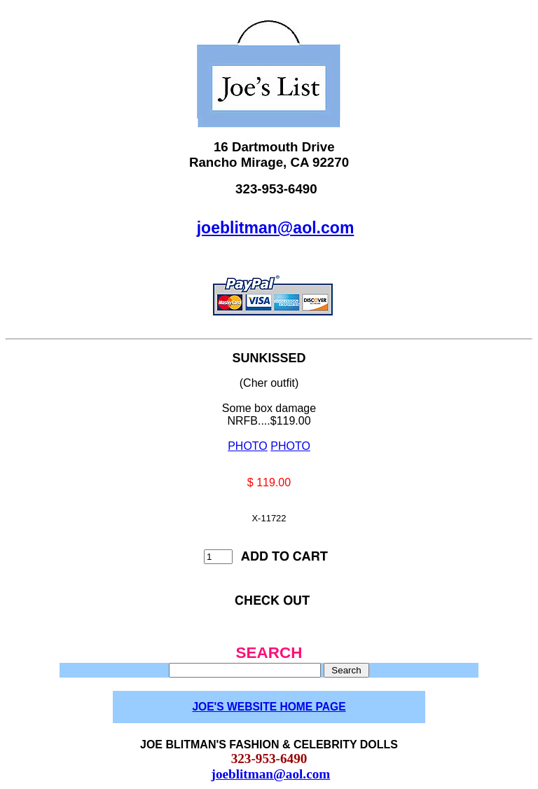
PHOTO (248, 446)
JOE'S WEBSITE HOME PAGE (268, 707)
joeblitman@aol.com (275, 228)
